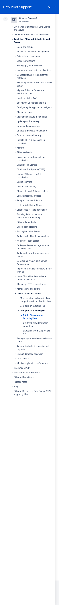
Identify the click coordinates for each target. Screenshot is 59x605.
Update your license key (28, 121)
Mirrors (20, 148)
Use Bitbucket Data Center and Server (31, 34)
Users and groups (25, 47)
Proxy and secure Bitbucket (30, 200)
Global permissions (26, 61)
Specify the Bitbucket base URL (31, 103)
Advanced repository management (33, 51)
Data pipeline (23, 358)
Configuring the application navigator (34, 107)
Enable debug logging (27, 227)
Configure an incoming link (32, 310)
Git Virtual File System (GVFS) (31, 169)
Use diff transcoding (26, 186)
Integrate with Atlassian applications (34, 70)
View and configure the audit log (32, 117)
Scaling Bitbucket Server (28, 231)
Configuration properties (28, 126)
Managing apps (24, 112)
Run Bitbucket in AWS (27, 98)
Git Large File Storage (27, 165)
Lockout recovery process (29, 196)
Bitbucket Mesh (24, 152)
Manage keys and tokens (28, 289)
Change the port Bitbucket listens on (34, 191)
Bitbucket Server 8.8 (27, 18)
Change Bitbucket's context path (32, 130)
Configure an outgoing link (32, 306)
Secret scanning (24, 182)
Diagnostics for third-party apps (32, 210)
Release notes (20, 382)
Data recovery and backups (29, 135)
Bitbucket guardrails (26, 222)
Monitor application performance (32, 363)
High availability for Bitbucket (30, 205)
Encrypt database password (30, 354)
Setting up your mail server (29, 65)
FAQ (16, 386)
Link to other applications (29, 293)
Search (49, 6)
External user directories (28, 56)
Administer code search (28, 241)
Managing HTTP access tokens (31, 284)
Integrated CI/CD (22, 368)
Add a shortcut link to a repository (33, 236)
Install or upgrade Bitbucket (27, 372)
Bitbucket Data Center (24, 377)
